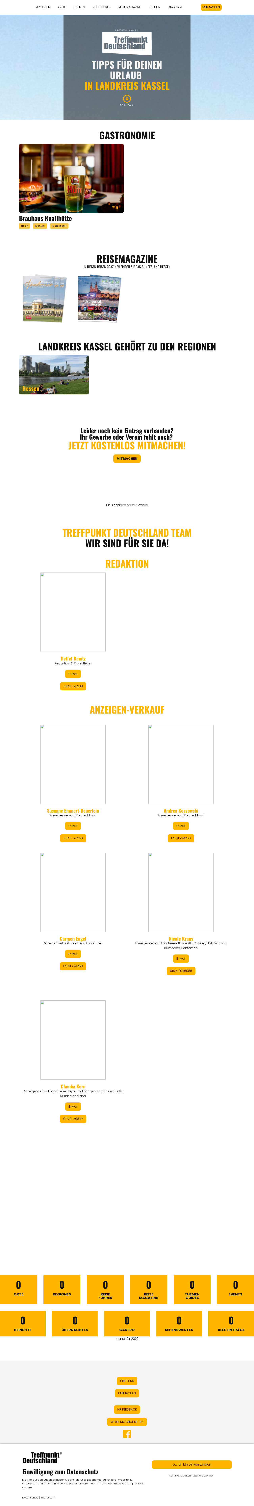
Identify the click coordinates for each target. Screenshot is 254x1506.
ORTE (62, 7)
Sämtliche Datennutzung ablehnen (191, 1475)
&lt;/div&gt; (127, 879)
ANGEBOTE (176, 7)
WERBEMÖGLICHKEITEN (127, 1421)
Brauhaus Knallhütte (45, 218)
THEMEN (154, 7)
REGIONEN (43, 7)
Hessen (24, 226)
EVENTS (79, 7)
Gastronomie (59, 226)
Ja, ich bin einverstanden (191, 1464)
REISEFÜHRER (102, 7)
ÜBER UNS (127, 1381)
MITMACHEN (211, 7)
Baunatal (40, 226)
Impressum (47, 1497)
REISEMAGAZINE (129, 7)
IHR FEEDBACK (127, 1409)
